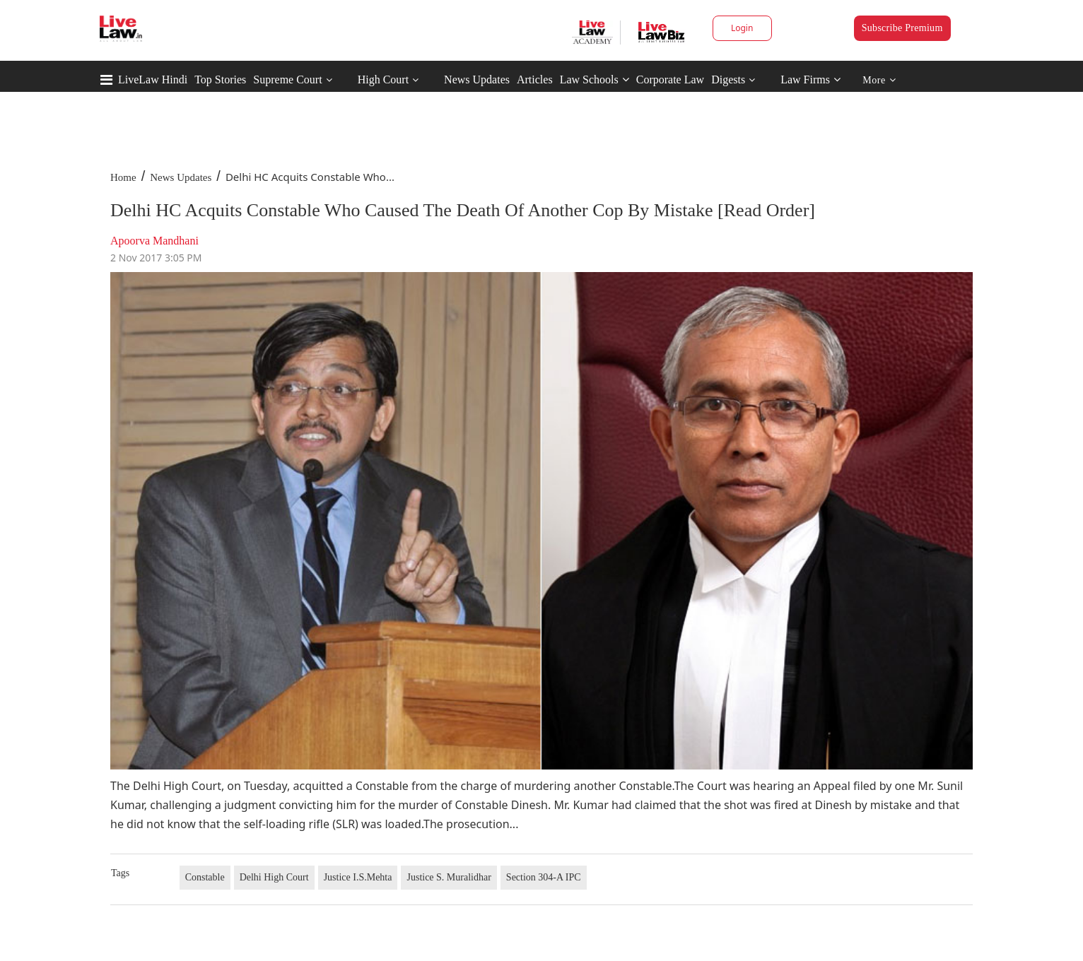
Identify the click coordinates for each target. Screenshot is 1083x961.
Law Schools (594, 79)
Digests (728, 79)
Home (123, 177)
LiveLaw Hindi (152, 79)
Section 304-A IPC (543, 877)
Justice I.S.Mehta (358, 877)
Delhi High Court (274, 877)
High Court (383, 79)
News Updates (477, 79)
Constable (205, 877)
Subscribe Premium (902, 28)
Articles (535, 79)
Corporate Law (670, 79)
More (879, 80)
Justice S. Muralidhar (448, 877)
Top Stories (220, 79)
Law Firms (810, 79)
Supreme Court (287, 79)
